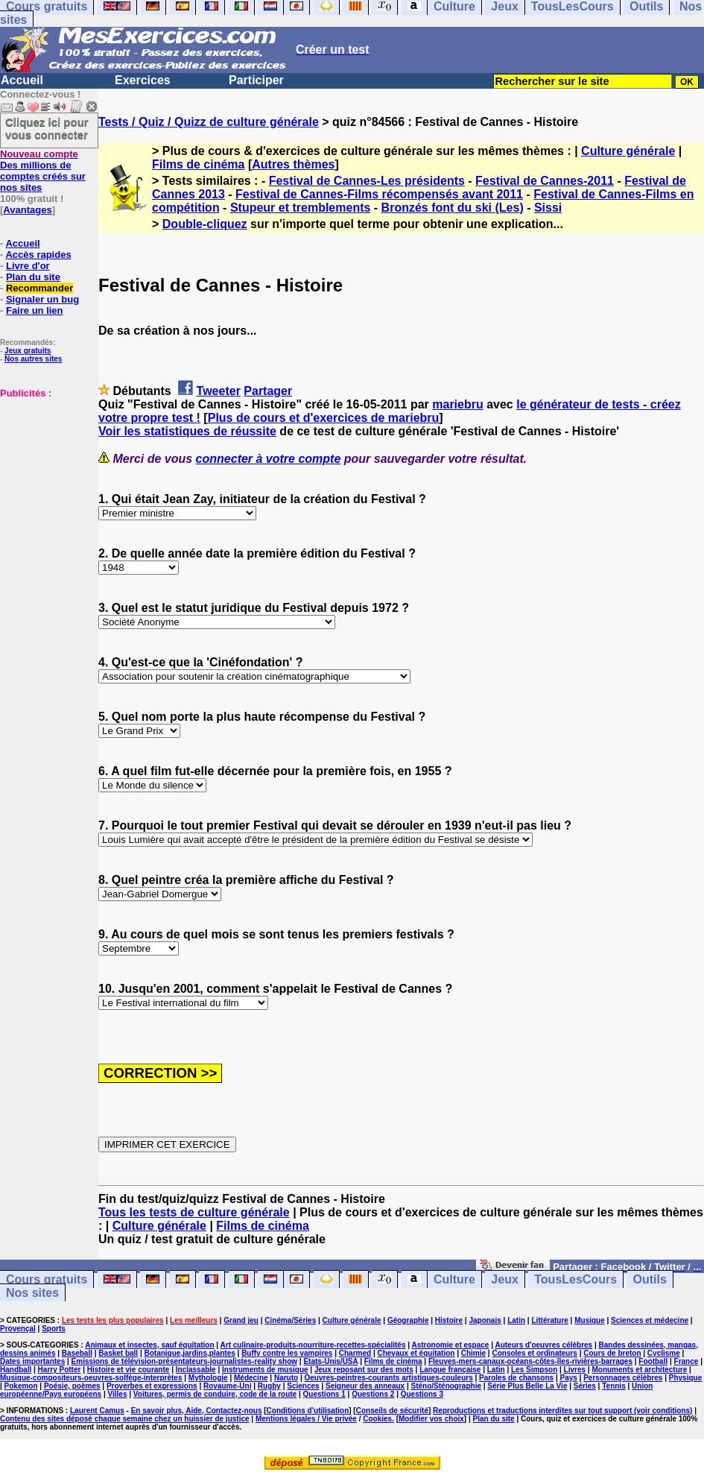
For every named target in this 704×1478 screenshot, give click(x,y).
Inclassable (196, 1369)
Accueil (22, 80)
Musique (589, 1320)
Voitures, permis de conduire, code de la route (214, 1394)
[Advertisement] (44, 473)
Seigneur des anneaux (365, 1386)
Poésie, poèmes (72, 1386)
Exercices (143, 80)
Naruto (286, 1378)
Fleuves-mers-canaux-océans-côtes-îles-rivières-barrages (530, 1361)
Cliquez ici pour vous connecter (47, 128)
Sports (54, 1328)
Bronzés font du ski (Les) (452, 207)
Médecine (251, 1378)
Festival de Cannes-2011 (544, 180)
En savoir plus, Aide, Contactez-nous (196, 1410)
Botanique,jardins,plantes (190, 1353)
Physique (685, 1378)
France (686, 1361)
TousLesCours (575, 1279)
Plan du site (33, 276)
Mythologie (208, 1378)
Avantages (27, 209)
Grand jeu (241, 1320)
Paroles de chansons (516, 1378)
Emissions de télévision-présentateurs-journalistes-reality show (184, 1361)
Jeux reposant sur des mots (363, 1369)
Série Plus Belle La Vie (527, 1386)
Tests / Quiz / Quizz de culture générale (208, 122)
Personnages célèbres (622, 1378)
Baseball (77, 1353)
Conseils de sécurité (392, 1410)
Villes (117, 1394)
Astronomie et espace (450, 1345)
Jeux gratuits (27, 351)
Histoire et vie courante (128, 1369)
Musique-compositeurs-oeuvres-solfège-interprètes (91, 1378)
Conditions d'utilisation (308, 1410)
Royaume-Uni (227, 1386)
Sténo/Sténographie (446, 1386)
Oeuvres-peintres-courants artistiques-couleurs (389, 1378)
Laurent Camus (97, 1410)
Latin (516, 1320)
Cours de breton (612, 1353)
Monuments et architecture (639, 1369)
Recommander (39, 288)
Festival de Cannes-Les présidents (367, 180)
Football (652, 1361)
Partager (268, 391)
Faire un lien (34, 310)
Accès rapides (38, 254)
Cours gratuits (46, 1279)
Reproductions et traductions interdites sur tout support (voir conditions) (562, 1410)
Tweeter (219, 391)
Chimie (473, 1353)
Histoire (449, 1320)
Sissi (548, 207)
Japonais (485, 1320)
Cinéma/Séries (290, 1320)
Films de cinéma (198, 164)
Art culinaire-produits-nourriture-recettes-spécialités (313, 1345)
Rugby (269, 1386)
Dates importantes (32, 1361)
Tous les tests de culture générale (194, 1212)
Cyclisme (663, 1353)
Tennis (613, 1386)
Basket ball (118, 1353)
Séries (585, 1386)
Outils (650, 1279)
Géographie (408, 1320)
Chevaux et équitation (415, 1353)
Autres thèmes (293, 164)
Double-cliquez (204, 224)
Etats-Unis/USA (330, 1361)
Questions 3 (422, 1394)
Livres (575, 1369)
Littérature (549, 1320)
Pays (568, 1378)
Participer (256, 80)
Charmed (355, 1353)
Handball (15, 1369)
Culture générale (628, 151)
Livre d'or (28, 265)
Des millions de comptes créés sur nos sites (43, 170)
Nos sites (32, 1292)
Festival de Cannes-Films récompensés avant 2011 (379, 194)
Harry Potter (59, 1369)
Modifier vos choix (431, 1419)
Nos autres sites (33, 359)
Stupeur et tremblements (300, 207)
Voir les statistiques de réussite (187, 431)
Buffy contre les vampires (286, 1353)
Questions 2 (373, 1394)
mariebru (457, 404)
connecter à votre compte (268, 458)
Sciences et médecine (649, 1320)
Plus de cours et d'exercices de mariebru (324, 417)
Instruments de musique (265, 1369)
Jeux (504, 1279)
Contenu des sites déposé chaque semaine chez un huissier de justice (125, 1419)
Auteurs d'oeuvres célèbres (543, 1345)
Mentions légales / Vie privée (306, 1419)
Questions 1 (324, 1394)
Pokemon (21, 1386)
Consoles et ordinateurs (534, 1353)
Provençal (18, 1328)
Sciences (303, 1386)
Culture (454, 1279)
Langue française (450, 1369)
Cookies (377, 1419)
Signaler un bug (42, 299)
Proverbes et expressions (152, 1386)
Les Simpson (534, 1369)
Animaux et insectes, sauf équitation (149, 1345)
